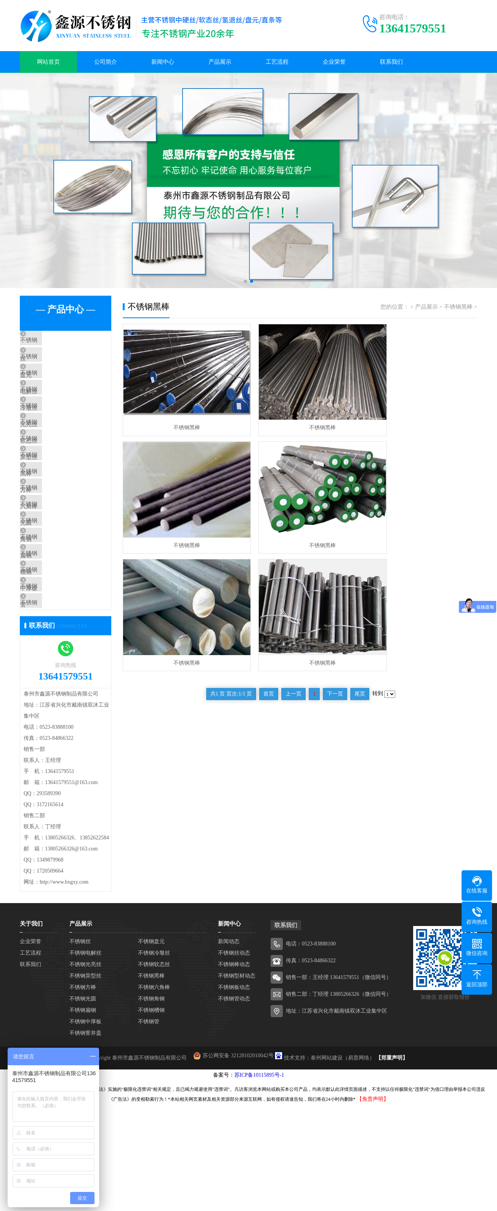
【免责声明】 (373, 1206)
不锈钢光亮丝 (55, 435)
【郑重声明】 (392, 1165)
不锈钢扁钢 (52, 615)
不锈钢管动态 (234, 1105)
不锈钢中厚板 (55, 660)
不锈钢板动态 (234, 1094)
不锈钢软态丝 (55, 458)
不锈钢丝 (49, 345)
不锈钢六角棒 (55, 548)
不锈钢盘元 (52, 368)
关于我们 (31, 1030)
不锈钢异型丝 (55, 480)
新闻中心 (163, 63)
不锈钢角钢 (52, 593)
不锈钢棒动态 (234, 1071)
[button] (245, 284)
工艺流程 (277, 63)
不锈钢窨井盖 (55, 705)
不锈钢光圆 (52, 570)
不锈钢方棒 (52, 525)
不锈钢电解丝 (55, 390)
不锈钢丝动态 (234, 1060)
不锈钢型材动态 (236, 1082)
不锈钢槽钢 (52, 638)
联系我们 (391, 63)
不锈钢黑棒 (52, 503)
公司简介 (105, 63)
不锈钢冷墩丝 (55, 413)
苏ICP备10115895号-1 (259, 1182)
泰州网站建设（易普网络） (343, 1165)
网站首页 (48, 63)
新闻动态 (228, 1048)
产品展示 (220, 63)
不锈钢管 (49, 683)
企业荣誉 (334, 63)
